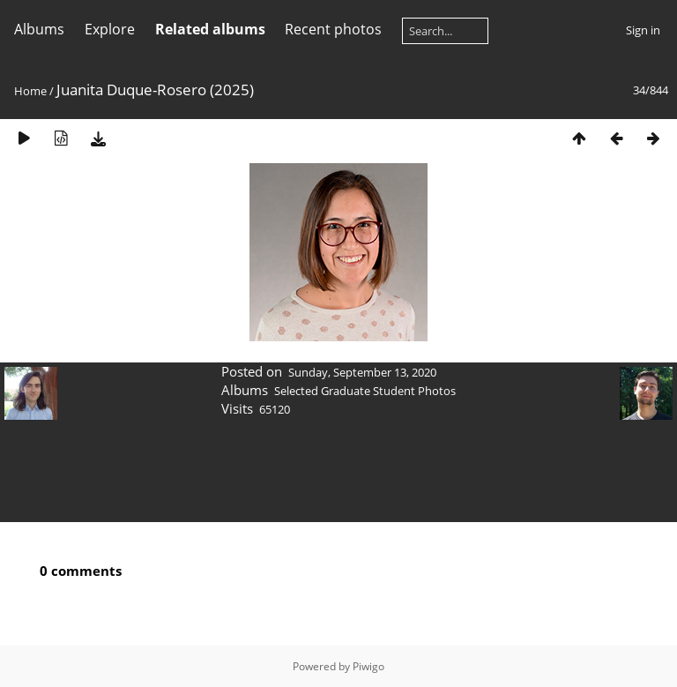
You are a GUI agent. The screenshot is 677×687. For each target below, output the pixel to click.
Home (30, 91)
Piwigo (368, 666)
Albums (39, 29)
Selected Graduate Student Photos (365, 391)
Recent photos (333, 29)
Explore (110, 29)
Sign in (643, 30)
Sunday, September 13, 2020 (362, 372)
